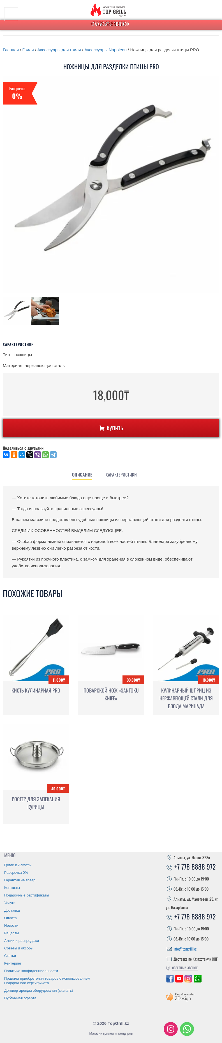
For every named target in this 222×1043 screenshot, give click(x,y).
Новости (11, 925)
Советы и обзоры (18, 948)
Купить (111, 428)
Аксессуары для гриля (59, 49)
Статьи (10, 956)
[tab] (82, 474)
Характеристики (121, 474)
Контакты (12, 888)
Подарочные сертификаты (26, 895)
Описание (82, 474)
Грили (28, 49)
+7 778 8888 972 (191, 866)
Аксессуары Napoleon (105, 49)
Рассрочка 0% (16, 872)
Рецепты (11, 933)
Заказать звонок (111, 24)
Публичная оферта (20, 998)
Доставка (12, 910)
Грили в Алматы (17, 865)
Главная (11, 49)
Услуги (9, 903)
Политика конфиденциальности (31, 971)
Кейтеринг (13, 963)
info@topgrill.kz (185, 949)
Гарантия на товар (19, 880)
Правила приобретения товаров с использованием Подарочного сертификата (47, 980)
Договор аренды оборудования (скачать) (38, 990)
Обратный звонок (185, 967)
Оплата (10, 918)
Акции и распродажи (21, 941)
